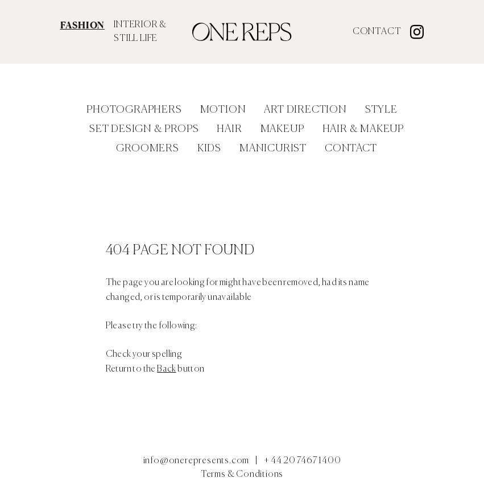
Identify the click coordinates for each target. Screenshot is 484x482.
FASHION (82, 25)
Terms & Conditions (242, 474)
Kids (209, 148)
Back (166, 369)
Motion (223, 110)
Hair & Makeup (363, 129)
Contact (377, 31)
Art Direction (305, 110)
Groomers (147, 148)
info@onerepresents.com (196, 460)
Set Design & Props (143, 129)
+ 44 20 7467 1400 (302, 460)
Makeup (282, 129)
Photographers (133, 110)
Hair (229, 129)
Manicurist (273, 148)
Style (381, 110)
